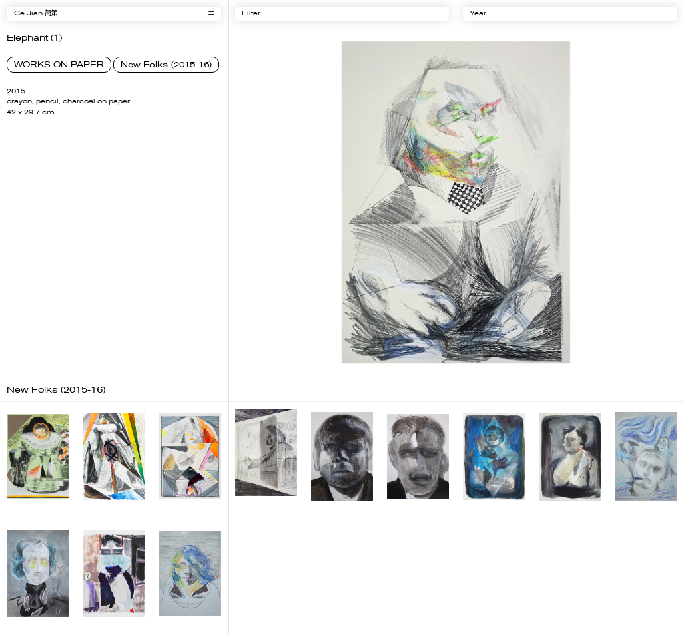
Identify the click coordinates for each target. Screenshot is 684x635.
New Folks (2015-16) (166, 64)
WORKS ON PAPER (59, 64)
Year (478, 13)
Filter (251, 13)
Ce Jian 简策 (36, 13)
